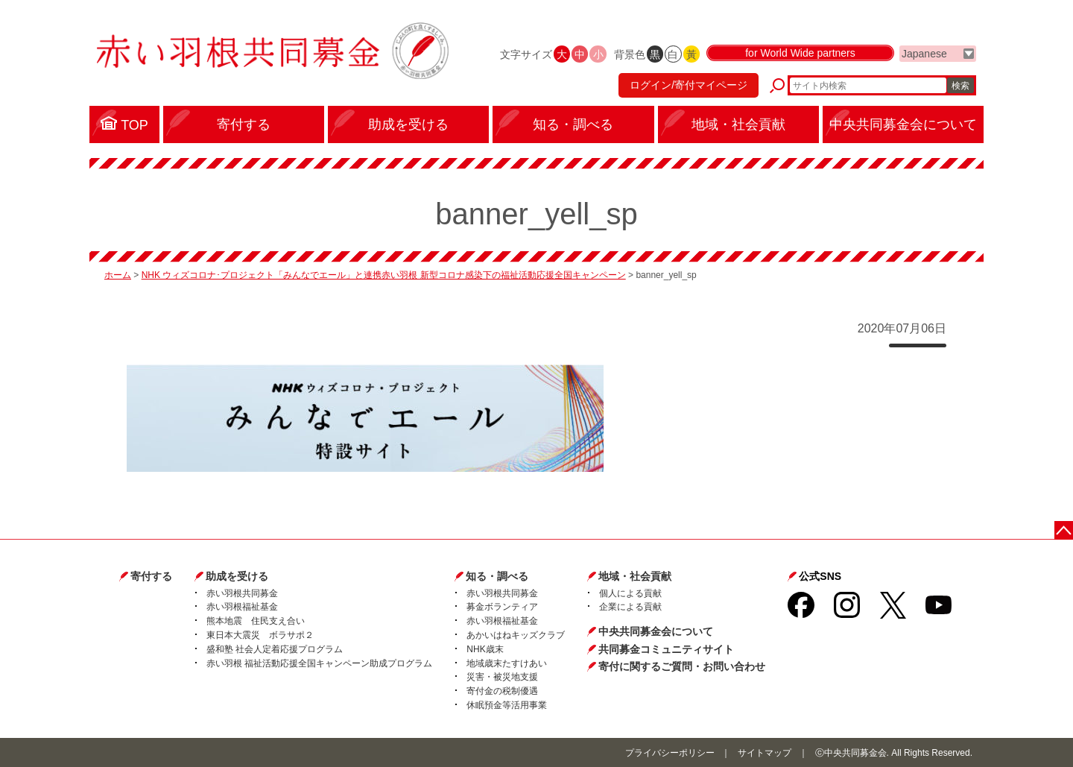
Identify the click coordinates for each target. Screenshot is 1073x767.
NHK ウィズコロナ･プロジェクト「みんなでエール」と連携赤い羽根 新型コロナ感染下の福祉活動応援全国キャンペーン (384, 275)
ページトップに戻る (1063, 530)
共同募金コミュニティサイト (666, 649)
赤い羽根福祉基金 (242, 607)
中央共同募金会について (655, 631)
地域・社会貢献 (634, 576)
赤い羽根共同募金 (242, 593)
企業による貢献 (630, 607)
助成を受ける (237, 576)
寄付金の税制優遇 (502, 691)
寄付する (151, 576)
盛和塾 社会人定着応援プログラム (274, 649)
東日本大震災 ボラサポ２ (260, 635)
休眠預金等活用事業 (506, 705)
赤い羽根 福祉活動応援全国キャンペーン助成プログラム (319, 663)
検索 (960, 86)
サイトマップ (764, 753)
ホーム (117, 275)
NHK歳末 (484, 649)
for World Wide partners (800, 54)
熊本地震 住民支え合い (255, 621)
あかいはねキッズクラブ (515, 635)
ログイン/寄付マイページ (688, 86)
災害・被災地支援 (502, 677)
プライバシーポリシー (670, 753)
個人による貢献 (630, 593)
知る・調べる (497, 576)
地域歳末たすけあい (506, 663)
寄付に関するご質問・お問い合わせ (681, 666)
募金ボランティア (502, 607)
